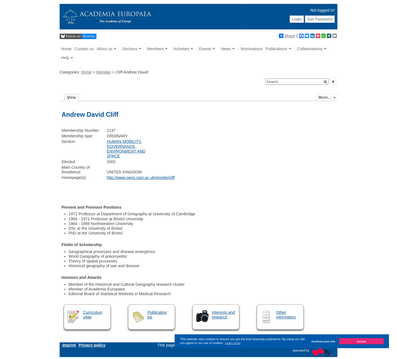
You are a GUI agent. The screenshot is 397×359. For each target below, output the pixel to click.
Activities (181, 49)
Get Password (319, 19)
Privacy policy (92, 345)
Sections (129, 49)
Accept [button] (361, 341)
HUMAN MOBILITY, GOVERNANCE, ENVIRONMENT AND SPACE (126, 148)
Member (103, 72)
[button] (325, 82)
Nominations (252, 49)
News (226, 49)
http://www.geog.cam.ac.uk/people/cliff (141, 177)
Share (287, 36)
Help (65, 57)
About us (105, 49)
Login (297, 19)
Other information (286, 314)
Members (155, 49)
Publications (276, 49)
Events (205, 49)
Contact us (84, 49)
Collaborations (309, 49)
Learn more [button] (233, 343)
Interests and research (223, 314)
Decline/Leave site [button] (323, 341)
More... (324, 97)
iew (71, 97)
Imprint (69, 345)
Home (66, 49)
